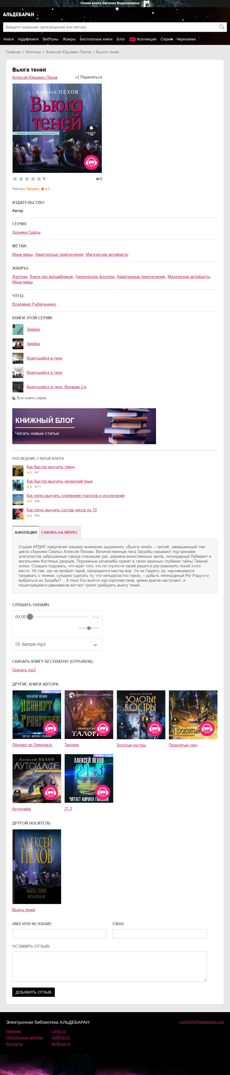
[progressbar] (59, 617)
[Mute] (73, 628)
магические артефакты (107, 254)
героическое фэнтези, (95, 276)
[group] (57, 624)
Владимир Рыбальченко (34, 304)
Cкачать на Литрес (59, 532)
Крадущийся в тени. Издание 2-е (56, 387)
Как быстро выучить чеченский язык (60, 481)
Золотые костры (131, 745)
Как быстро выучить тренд (51, 467)
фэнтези (33, 52)
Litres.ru (59, 1031)
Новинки (13, 1031)
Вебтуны (50, 39)
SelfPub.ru (61, 1037)
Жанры (69, 39)
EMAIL (119, 924)
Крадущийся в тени (44, 358)
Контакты (14, 1043)
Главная (13, 52)
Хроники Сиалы (26, 232)
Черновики (186, 39)
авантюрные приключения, (59, 254)
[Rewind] (21, 628)
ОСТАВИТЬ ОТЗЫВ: (31, 946)
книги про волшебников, (52, 276)
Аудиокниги (28, 39)
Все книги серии (31, 398)
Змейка (33, 329)
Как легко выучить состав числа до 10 (62, 510)
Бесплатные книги (96, 39)
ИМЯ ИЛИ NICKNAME (32, 924)
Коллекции (147, 39)
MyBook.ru (61, 1043)
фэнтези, (20, 276)
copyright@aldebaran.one (201, 1022)
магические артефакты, (189, 276)
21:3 (68, 808)
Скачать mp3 (24, 670)
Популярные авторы (24, 1037)
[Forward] (47, 628)
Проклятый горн (183, 745)
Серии (166, 39)
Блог (121, 39)
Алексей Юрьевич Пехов (68, 52)
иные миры (22, 282)
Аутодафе (21, 809)
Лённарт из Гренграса (32, 745)
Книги (9, 39)
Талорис (71, 745)
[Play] (34, 628)
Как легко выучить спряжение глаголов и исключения (76, 495)
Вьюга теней (23, 910)
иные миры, (23, 254)
